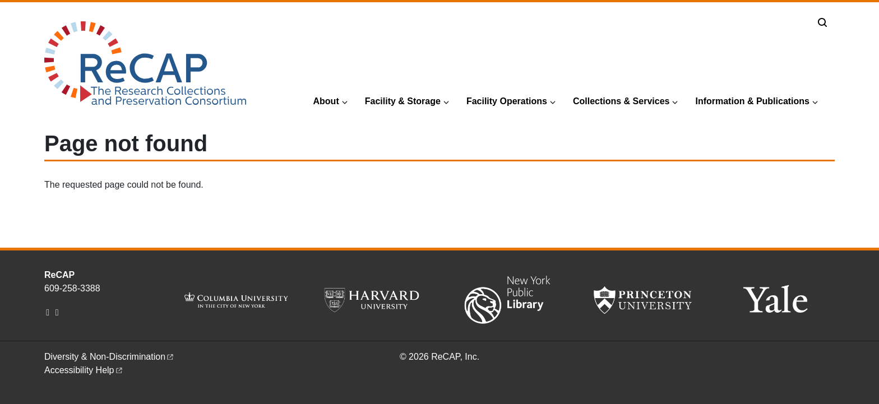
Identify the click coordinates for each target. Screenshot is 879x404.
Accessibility (84, 370)
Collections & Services (621, 101)
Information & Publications (752, 101)
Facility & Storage (403, 101)
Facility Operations (506, 101)
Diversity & (109, 356)
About (326, 101)
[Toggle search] (822, 22)
